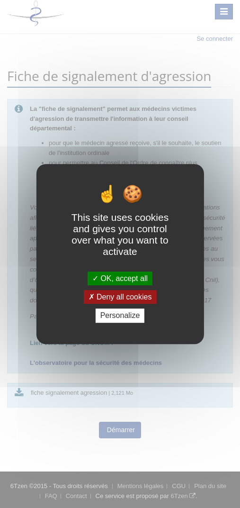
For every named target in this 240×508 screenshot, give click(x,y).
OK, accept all (120, 278)
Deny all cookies (120, 297)
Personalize (120, 316)
